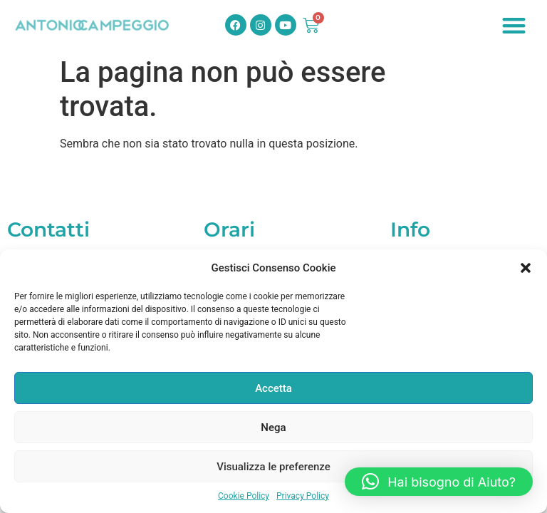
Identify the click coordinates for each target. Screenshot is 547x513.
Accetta (273, 388)
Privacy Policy (302, 496)
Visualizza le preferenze (273, 466)
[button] (526, 268)
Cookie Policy (243, 496)
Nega (273, 427)
